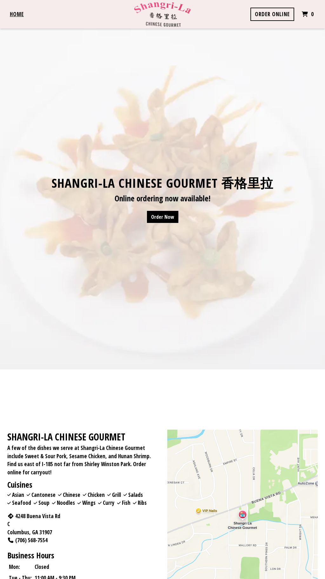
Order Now (162, 216)
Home (17, 14)
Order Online (272, 14)
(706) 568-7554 (27, 540)
